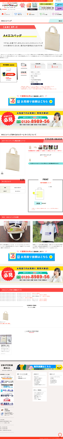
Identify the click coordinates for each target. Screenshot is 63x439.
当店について (52, 374)
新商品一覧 (20, 376)
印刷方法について (37, 395)
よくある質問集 (37, 382)
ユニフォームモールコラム (55, 376)
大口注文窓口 (36, 383)
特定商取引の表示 (53, 382)
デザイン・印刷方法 (37, 390)
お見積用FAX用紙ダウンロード (39, 384)
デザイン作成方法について (39, 392)
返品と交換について (37, 380)
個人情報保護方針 (53, 380)
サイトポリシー (53, 379)
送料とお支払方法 (37, 379)
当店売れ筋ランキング (22, 378)
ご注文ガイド (36, 374)
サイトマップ (52, 383)
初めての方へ (36, 376)
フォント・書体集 (37, 399)
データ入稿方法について (38, 394)
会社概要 (52, 378)
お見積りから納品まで (38, 378)
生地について (36, 398)
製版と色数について (37, 396)
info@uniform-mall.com (7, 430)
